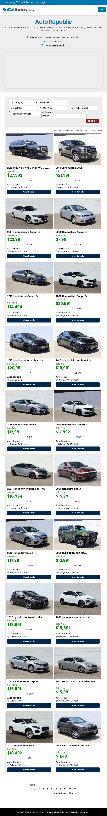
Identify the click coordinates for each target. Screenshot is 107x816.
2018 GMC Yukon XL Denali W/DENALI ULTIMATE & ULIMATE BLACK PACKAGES (29, 168)
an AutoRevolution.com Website (62, 812)
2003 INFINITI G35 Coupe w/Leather (76, 681)
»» (75, 788)
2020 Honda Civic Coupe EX (71, 296)
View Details (29, 192)
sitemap (84, 812)
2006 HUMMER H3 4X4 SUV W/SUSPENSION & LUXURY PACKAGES (76, 553)
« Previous (60, 793)
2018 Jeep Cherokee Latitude (72, 745)
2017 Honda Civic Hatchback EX (25, 360)
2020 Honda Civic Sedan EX (71, 424)
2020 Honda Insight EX (68, 489)
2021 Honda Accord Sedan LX (23, 232)
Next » (72, 793)
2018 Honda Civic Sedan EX (22, 424)
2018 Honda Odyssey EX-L (22, 553)
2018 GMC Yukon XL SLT (69, 168)
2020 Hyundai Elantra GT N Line (24, 617)
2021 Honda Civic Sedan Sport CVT (27, 489)
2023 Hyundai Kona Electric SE (73, 617)
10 (69, 788)
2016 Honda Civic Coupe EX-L (24, 296)
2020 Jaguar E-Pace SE (20, 745)
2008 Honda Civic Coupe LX (71, 232)
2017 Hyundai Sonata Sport (22, 681)
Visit (54, 45)
